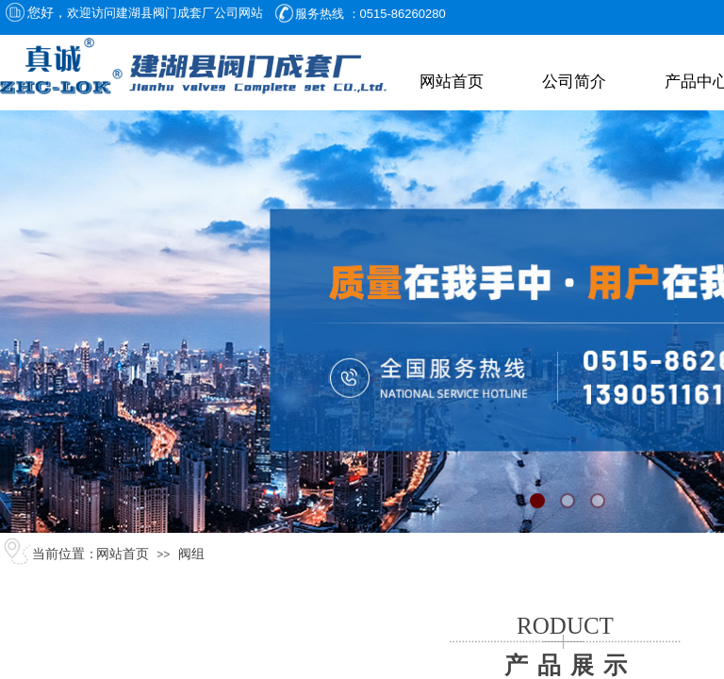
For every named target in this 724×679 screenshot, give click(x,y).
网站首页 (452, 82)
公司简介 (574, 82)
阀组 (191, 554)
